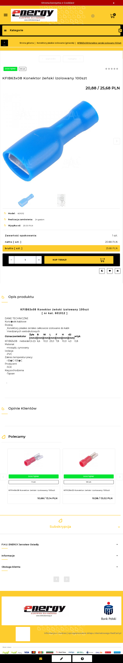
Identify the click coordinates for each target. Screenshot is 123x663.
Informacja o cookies (55, 633)
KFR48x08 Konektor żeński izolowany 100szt (32, 490)
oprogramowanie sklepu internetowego (89, 633)
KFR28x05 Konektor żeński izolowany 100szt (87, 490)
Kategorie (13, 30)
